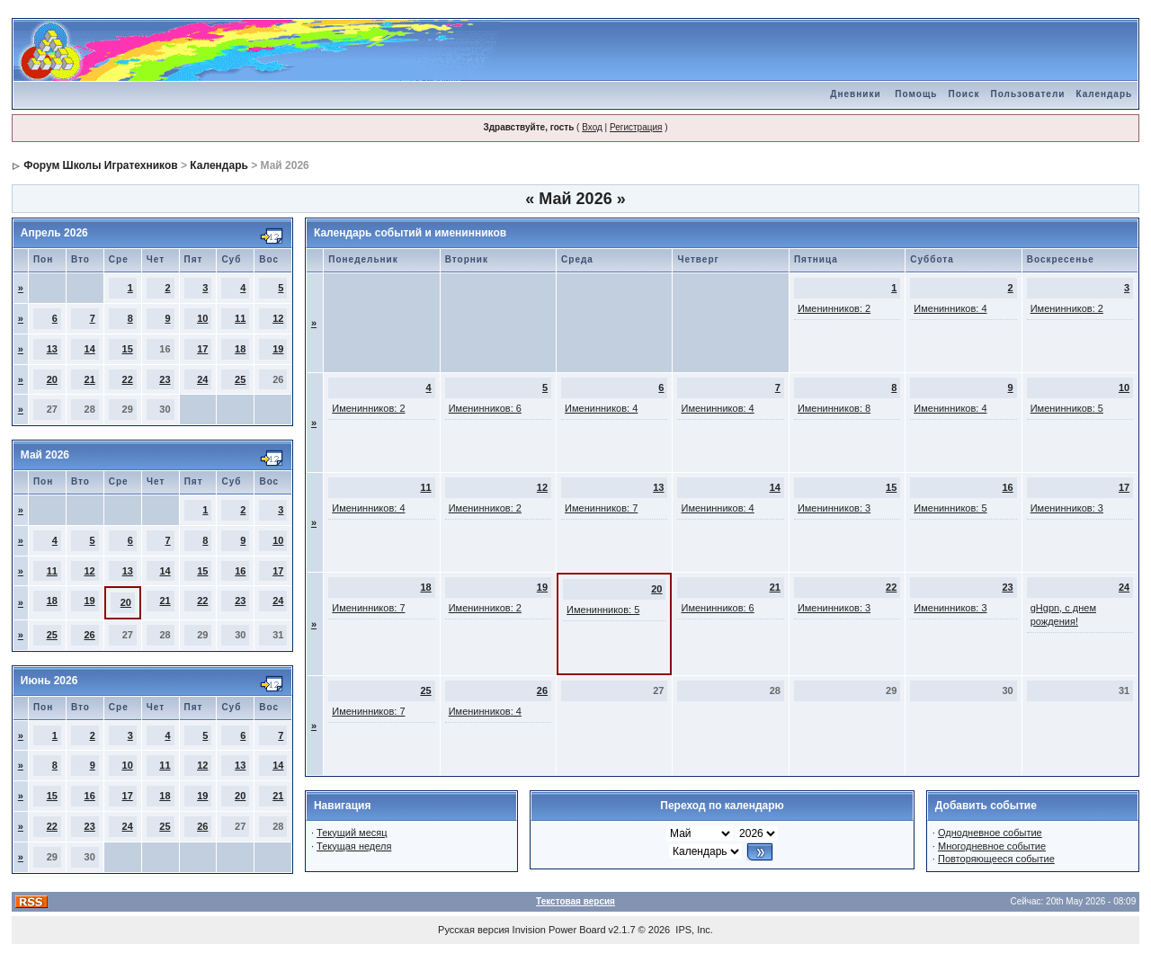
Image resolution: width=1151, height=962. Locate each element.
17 (202, 348)
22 (127, 379)
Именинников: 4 (950, 308)
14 (90, 348)
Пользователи (1027, 94)
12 (277, 318)
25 (240, 379)
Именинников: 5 (1067, 408)
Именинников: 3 (834, 508)
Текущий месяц (352, 832)
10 (202, 318)
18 (240, 348)
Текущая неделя (354, 846)
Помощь (916, 94)
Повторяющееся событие (996, 858)
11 (240, 318)
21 (90, 379)
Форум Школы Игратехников (100, 165)
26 (89, 634)
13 (52, 348)
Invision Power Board (559, 929)
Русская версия (473, 929)
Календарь (1103, 94)
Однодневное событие (990, 832)
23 (164, 379)
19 (277, 348)
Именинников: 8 (834, 408)
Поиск (963, 94)
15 (127, 348)
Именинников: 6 (485, 408)
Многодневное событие (992, 846)
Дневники (855, 94)
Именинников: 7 (601, 508)
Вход (592, 127)
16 (240, 571)
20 (52, 379)
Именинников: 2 (834, 308)
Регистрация (636, 127)
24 (202, 379)
